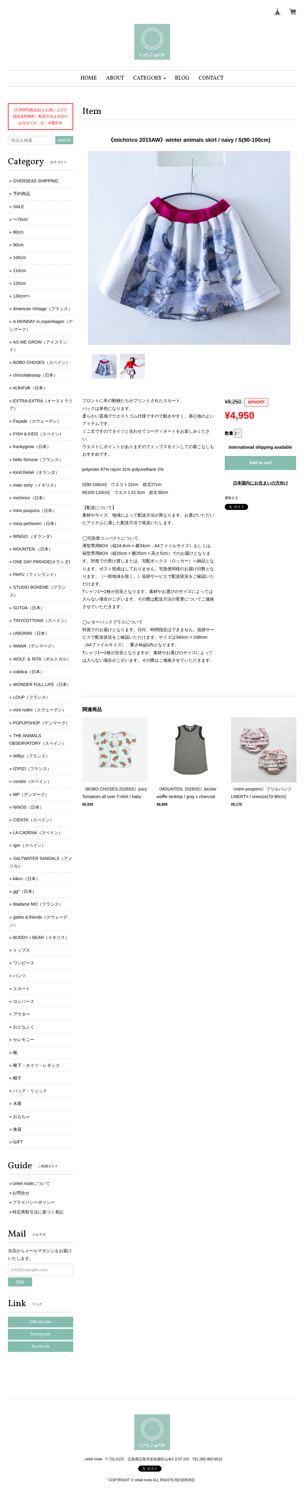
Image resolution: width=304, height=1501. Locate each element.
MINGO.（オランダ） (33, 536)
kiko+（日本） (26, 878)
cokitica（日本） (28, 671)
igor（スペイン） (29, 845)
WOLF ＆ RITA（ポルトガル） (42, 659)
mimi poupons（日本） (34, 510)
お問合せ (20, 1192)
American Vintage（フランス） (42, 308)
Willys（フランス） (31, 756)
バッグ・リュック (30, 1090)
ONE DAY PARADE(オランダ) (41, 561)
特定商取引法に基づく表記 (37, 1212)
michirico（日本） (30, 497)
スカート (21, 988)
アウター (21, 1014)
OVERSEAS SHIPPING (35, 180)
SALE (18, 206)
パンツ (19, 975)
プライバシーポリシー (33, 1202)
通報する (231, 498)
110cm (19, 270)
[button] (149, 78)
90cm (18, 244)
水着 (17, 1103)
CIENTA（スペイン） (33, 819)
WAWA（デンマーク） (34, 646)
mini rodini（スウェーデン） (40, 709)
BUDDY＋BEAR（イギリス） (41, 937)
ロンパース (23, 1001)
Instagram (40, 1334)
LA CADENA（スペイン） (38, 832)
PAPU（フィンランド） (35, 574)
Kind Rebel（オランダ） (36, 472)
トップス (21, 950)
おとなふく (23, 1026)
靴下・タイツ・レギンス (36, 1065)
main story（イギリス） (35, 485)
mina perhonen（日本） (35, 523)
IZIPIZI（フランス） (32, 768)
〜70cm (20, 219)
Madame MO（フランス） (38, 904)
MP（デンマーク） (31, 794)
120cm (19, 283)
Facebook (41, 1347)
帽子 (17, 1078)
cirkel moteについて (31, 1183)
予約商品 (21, 193)
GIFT (18, 1142)
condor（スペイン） (32, 781)
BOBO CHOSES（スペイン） (41, 362)
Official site (40, 1322)
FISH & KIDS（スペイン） (38, 433)
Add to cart (260, 462)
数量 (229, 433)
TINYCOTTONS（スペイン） (41, 620)
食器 (17, 1129)
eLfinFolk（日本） (30, 387)
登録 (20, 1282)
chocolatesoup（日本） (35, 375)
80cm (18, 232)
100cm (19, 257)
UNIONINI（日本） (31, 633)
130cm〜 (21, 296)
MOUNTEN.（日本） (33, 549)
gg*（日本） (24, 891)
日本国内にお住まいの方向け (260, 483)
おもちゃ (21, 1116)
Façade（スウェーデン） (37, 421)
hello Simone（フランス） (38, 459)
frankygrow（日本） (32, 446)
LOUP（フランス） (31, 697)
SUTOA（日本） (29, 607)
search (64, 140)
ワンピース (23, 962)
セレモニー (23, 1039)
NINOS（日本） (28, 807)
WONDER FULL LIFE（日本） (42, 684)
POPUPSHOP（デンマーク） (41, 723)
